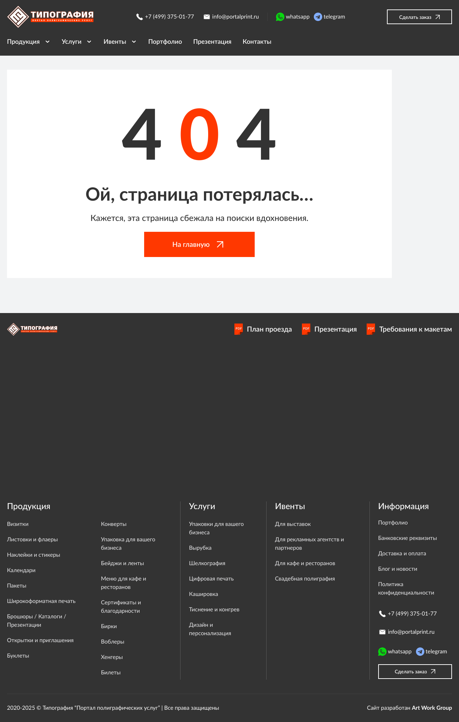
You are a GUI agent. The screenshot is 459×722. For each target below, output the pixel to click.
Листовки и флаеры (32, 539)
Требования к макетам (409, 329)
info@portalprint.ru (231, 17)
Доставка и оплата (402, 553)
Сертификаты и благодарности (121, 606)
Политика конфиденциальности (406, 588)
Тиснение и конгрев (214, 609)
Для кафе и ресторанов (305, 563)
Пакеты (16, 585)
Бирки (109, 626)
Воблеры (113, 641)
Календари (21, 570)
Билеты (111, 672)
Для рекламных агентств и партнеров (309, 543)
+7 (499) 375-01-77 (164, 17)
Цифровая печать (211, 578)
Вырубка (200, 547)
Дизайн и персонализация (210, 629)
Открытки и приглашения (40, 640)
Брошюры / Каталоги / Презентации (36, 620)
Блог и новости (397, 568)
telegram (329, 17)
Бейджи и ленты (122, 563)
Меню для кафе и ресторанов (123, 582)
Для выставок (293, 524)
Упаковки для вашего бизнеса (216, 528)
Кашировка (203, 594)
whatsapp (293, 17)
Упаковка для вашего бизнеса (128, 543)
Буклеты (18, 655)
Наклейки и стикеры (33, 554)
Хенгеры (112, 657)
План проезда (263, 329)
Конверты (114, 524)
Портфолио (393, 522)
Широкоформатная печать (41, 601)
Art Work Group (432, 707)
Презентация (329, 329)
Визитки (17, 524)
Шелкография (207, 563)
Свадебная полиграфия (305, 578)
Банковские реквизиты (407, 538)
